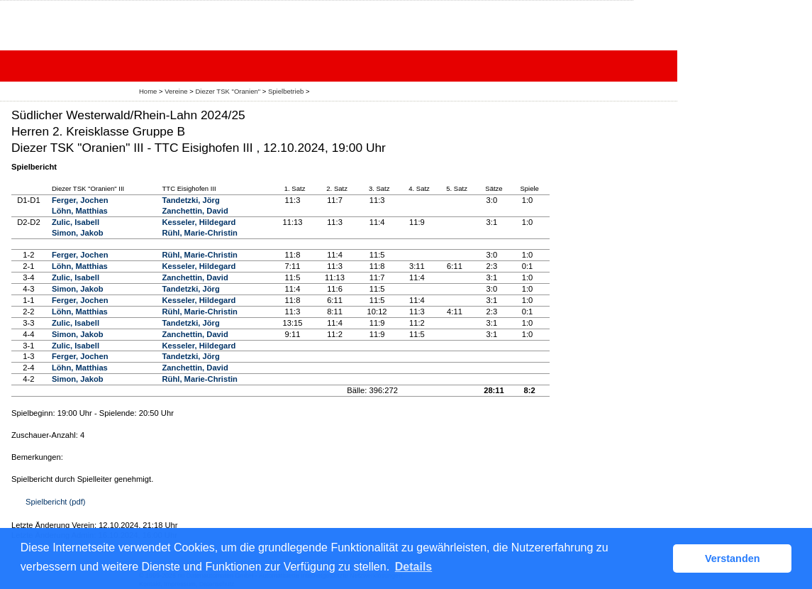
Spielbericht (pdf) (56, 501)
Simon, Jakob (78, 233)
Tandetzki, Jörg (191, 200)
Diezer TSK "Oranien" (227, 91)
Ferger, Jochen (80, 200)
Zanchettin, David (195, 211)
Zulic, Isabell (75, 222)
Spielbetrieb (286, 91)
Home (148, 91)
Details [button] (413, 567)
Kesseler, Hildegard (199, 222)
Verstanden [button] (732, 558)
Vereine (176, 91)
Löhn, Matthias (80, 211)
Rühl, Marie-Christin (200, 233)
